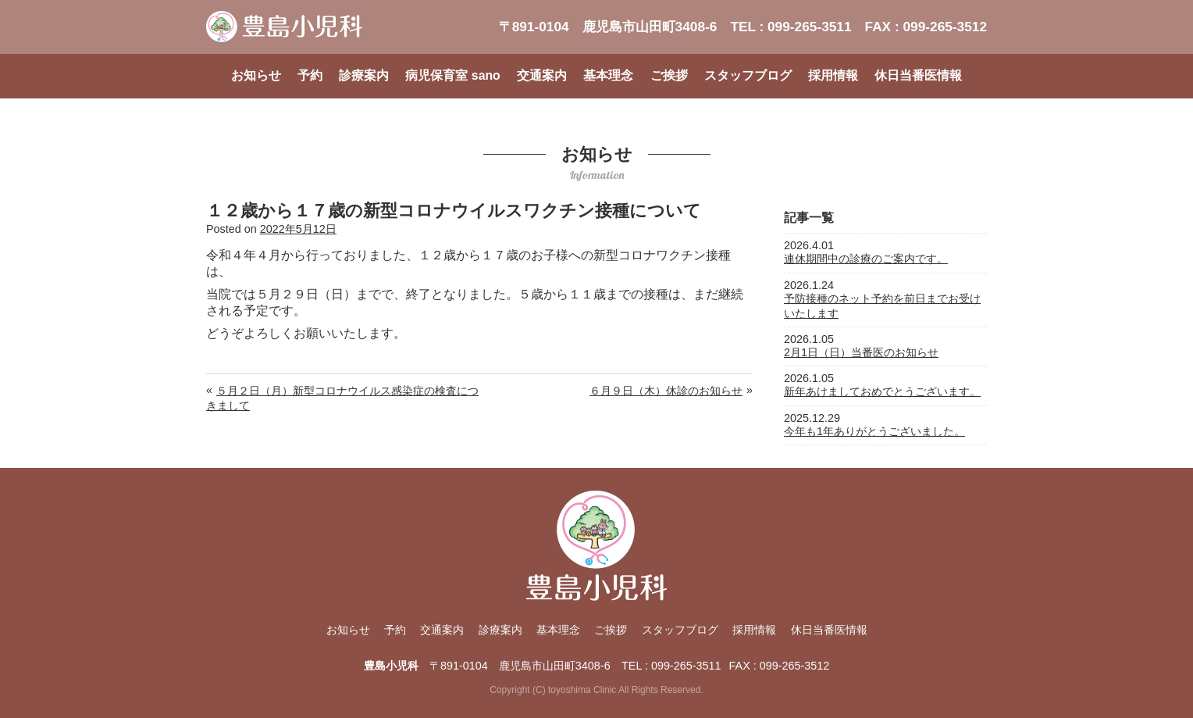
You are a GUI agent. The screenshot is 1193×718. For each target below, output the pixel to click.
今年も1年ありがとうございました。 (874, 431)
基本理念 (608, 75)
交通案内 (542, 75)
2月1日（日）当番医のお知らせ (861, 352)
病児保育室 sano (452, 75)
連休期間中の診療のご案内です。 (866, 258)
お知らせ (256, 75)
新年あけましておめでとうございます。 (882, 391)
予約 (309, 75)
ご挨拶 (669, 75)
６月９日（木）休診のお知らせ (666, 390)
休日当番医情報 (918, 75)
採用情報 (833, 75)
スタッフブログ (748, 75)
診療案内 (364, 75)
